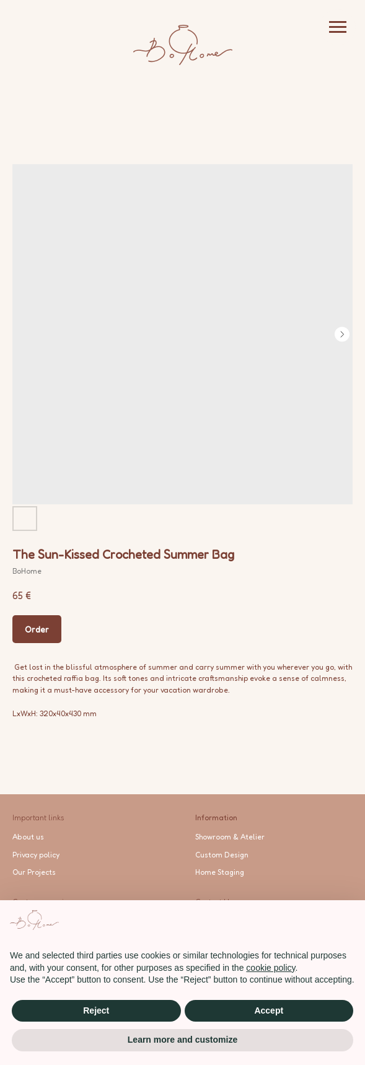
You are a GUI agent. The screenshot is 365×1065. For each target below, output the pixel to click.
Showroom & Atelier (230, 836)
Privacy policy (35, 854)
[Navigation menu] (337, 27)
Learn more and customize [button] (182, 1040)
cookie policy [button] (270, 968)
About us (28, 836)
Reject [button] (96, 1010)
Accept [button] (268, 1010)
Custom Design (221, 854)
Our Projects (34, 872)
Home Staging (219, 872)
